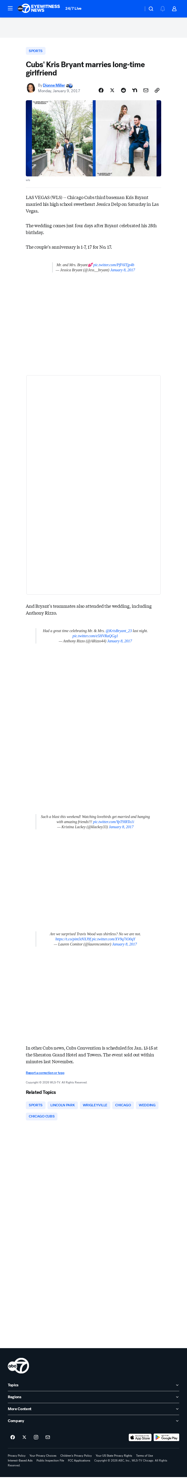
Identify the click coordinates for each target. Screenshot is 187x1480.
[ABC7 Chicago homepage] (38, 8)
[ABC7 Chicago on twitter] (24, 1440)
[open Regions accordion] (93, 1400)
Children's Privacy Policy (76, 1458)
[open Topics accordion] (93, 1388)
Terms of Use (144, 1458)
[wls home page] (18, 1368)
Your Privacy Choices (42, 1458)
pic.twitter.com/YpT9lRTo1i (113, 824)
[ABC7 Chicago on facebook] (13, 1440)
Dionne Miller (54, 87)
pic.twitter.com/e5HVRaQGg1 (95, 638)
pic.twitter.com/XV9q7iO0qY (113, 941)
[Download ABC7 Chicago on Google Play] (166, 1440)
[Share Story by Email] (146, 92)
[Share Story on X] (112, 92)
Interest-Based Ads (20, 1463)
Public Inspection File (50, 1463)
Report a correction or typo (45, 1075)
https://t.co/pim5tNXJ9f (73, 941)
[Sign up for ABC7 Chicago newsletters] (48, 1440)
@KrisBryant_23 (119, 633)
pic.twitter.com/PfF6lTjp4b (113, 267)
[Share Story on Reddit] (123, 92)
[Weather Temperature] (136, 9)
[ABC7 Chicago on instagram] (36, 1440)
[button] (10, 8)
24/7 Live (73, 8)
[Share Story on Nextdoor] (135, 92)
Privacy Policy (17, 1458)
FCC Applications (79, 1463)
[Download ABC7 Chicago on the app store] (140, 1440)
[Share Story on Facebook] (101, 92)
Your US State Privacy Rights (114, 1458)
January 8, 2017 (122, 272)
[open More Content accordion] (93, 1412)
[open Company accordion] (93, 1424)
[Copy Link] (157, 92)
